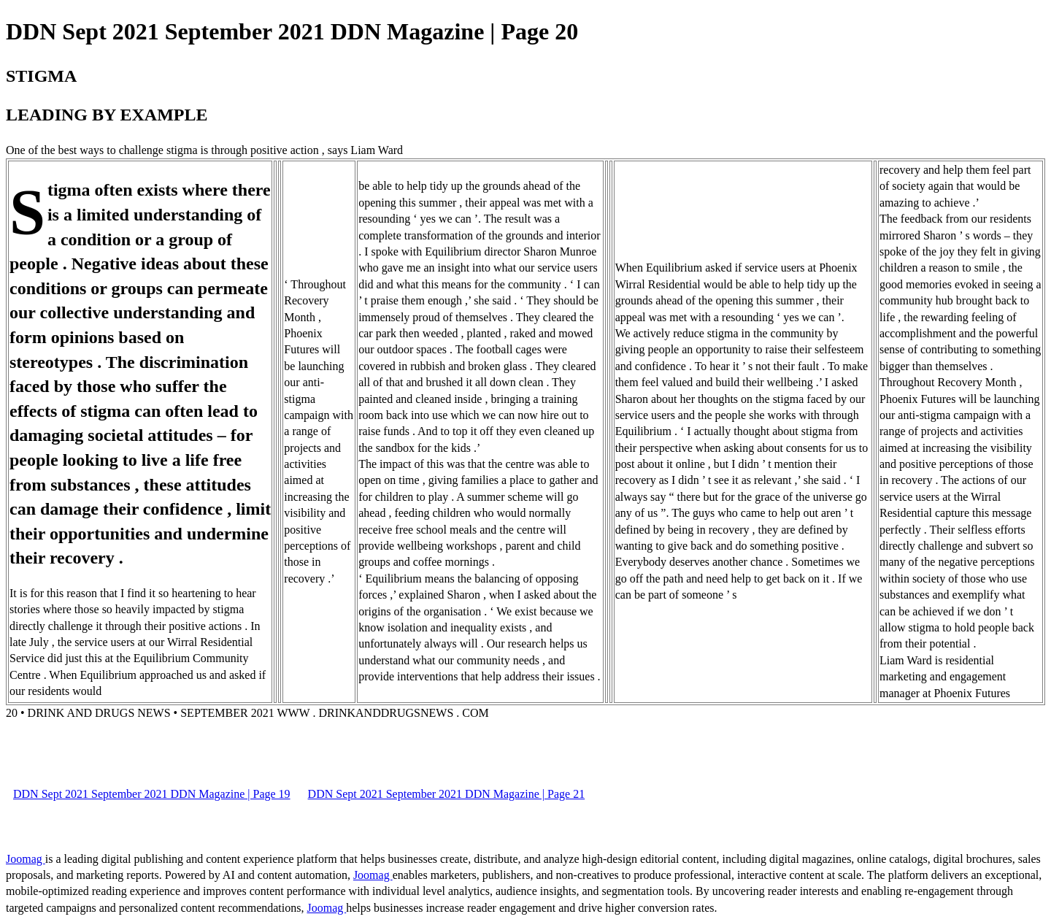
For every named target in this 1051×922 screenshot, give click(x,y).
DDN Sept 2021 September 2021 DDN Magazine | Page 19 (151, 794)
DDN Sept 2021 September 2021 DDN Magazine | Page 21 (446, 794)
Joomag (25, 859)
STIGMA (41, 75)
